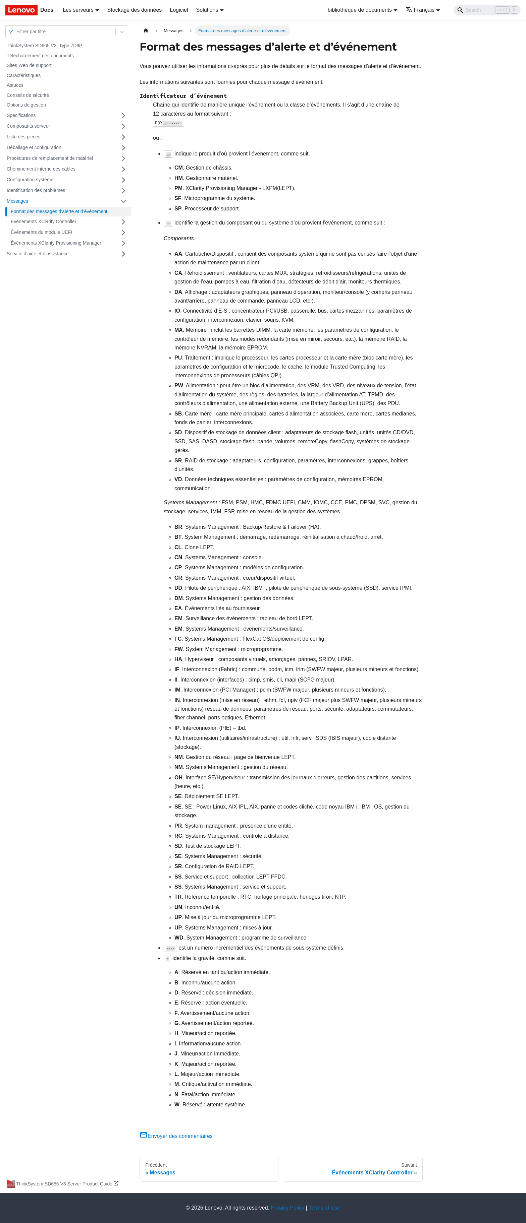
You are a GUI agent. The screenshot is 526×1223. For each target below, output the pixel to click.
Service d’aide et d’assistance (37, 253)
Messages (17, 201)
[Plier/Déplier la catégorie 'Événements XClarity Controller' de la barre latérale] (123, 221)
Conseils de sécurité (28, 95)
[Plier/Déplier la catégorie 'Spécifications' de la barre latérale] (123, 115)
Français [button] (420, 10)
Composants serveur (28, 126)
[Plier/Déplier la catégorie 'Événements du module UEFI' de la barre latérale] (123, 232)
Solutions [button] (207, 10)
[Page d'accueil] (146, 30)
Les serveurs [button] (78, 10)
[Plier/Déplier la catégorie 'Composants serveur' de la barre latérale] (123, 126)
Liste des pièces (23, 136)
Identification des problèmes (36, 190)
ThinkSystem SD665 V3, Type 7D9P (44, 45)
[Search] (487, 10)
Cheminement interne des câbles (41, 169)
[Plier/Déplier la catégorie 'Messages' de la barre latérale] (123, 201)
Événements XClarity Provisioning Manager (56, 243)
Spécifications (21, 115)
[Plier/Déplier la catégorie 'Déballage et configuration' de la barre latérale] (123, 147)
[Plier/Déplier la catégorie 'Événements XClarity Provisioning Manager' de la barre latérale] (123, 243)
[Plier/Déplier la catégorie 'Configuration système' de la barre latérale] (123, 180)
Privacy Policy (288, 1208)
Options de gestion (26, 105)
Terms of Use (324, 1208)
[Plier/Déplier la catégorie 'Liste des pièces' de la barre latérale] (123, 137)
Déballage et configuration (34, 147)
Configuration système (30, 179)
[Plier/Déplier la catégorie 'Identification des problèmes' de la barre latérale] (123, 190)
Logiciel (179, 10)
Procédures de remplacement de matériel (50, 158)
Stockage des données (134, 10)
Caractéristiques (24, 75)
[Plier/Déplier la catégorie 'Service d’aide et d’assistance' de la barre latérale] (123, 254)
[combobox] (17, 32)
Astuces (15, 85)
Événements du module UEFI (41, 232)
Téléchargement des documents (40, 55)
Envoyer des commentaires (176, 1136)
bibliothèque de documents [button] (360, 10)
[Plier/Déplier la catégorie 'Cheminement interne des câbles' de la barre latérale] (123, 169)
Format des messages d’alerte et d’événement (59, 211)
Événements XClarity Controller (43, 221)
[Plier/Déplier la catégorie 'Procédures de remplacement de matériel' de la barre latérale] (123, 158)
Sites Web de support (29, 65)
